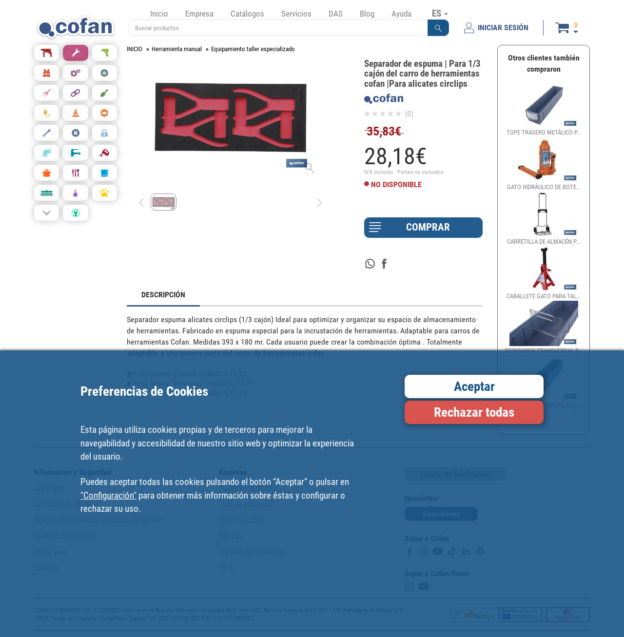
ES (440, 13)
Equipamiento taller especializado (253, 49)
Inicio (159, 14)
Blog (367, 14)
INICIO (134, 49)
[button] (438, 27)
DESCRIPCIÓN (163, 294)
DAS (336, 14)
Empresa (199, 14)
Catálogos (247, 14)
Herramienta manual (177, 49)
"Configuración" (108, 495)
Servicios (296, 14)
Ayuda (401, 14)
